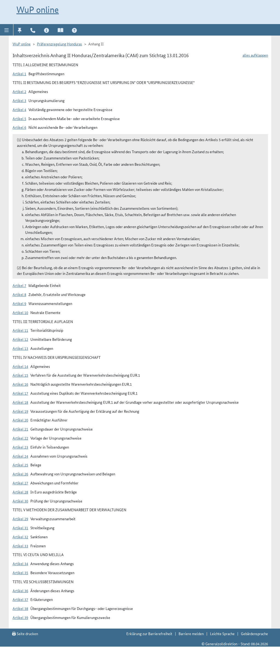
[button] (6, 30)
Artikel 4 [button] (19, 109)
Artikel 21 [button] (20, 429)
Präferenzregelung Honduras (59, 44)
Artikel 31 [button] (20, 527)
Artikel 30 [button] (20, 501)
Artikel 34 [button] (20, 563)
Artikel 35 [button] (20, 572)
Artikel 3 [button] (19, 100)
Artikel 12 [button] (20, 339)
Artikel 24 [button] (20, 456)
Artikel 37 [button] (20, 599)
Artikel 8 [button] (19, 294)
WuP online (37, 9)
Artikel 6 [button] (19, 127)
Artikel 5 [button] (19, 118)
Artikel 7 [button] (19, 285)
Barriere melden (191, 633)
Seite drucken (25, 633)
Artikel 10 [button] (20, 312)
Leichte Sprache (222, 633)
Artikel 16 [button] (20, 384)
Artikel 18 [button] (20, 402)
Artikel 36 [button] (20, 590)
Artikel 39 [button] (20, 617)
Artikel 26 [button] (20, 473)
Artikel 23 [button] (20, 447)
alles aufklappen (255, 55)
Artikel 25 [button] (20, 464)
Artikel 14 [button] (20, 366)
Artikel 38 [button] (20, 608)
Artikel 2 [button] (19, 91)
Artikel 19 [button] (20, 411)
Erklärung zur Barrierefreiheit (149, 633)
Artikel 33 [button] (20, 545)
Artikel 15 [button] (20, 375)
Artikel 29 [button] (20, 518)
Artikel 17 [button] (20, 393)
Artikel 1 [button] (19, 73)
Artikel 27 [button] (20, 483)
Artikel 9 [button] (19, 303)
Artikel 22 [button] (20, 438)
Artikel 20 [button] (20, 420)
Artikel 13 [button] (20, 348)
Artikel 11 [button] (20, 330)
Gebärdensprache (254, 633)
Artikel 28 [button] (20, 492)
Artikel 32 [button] (20, 536)
